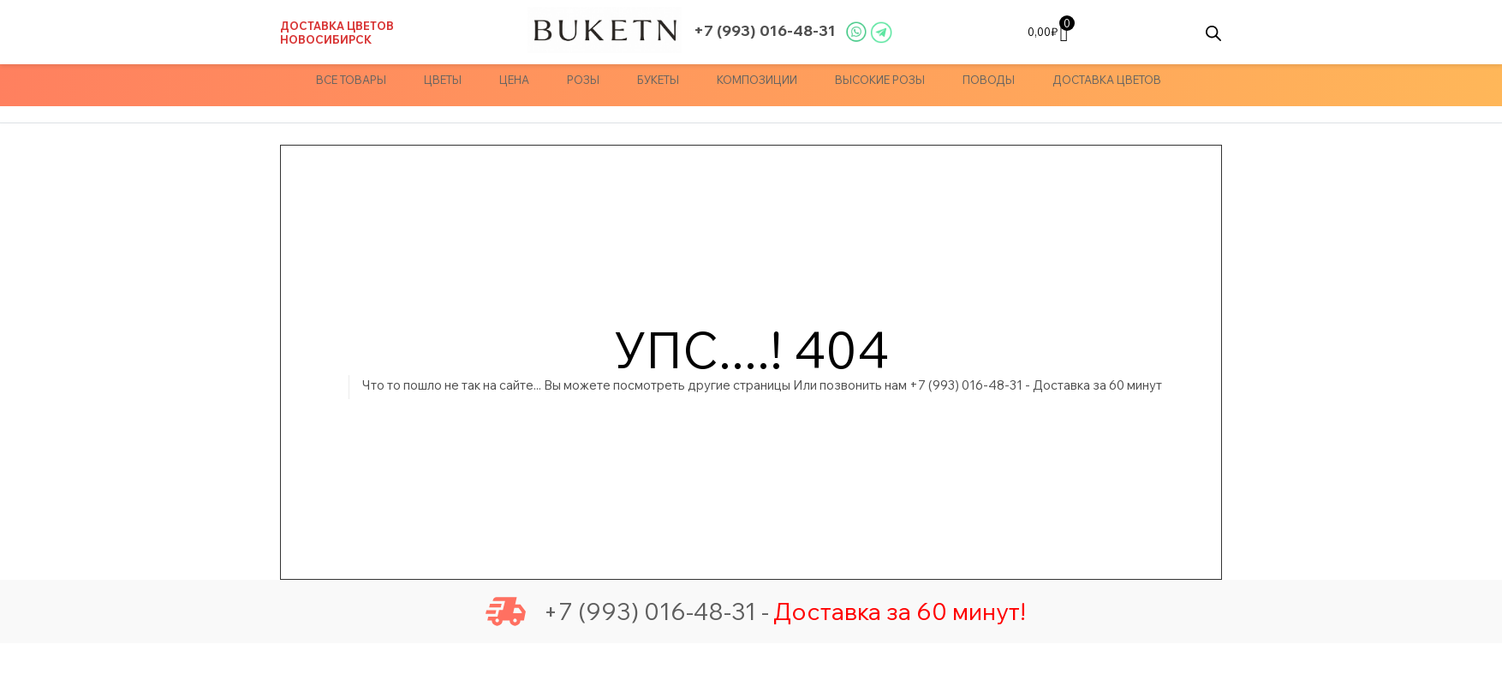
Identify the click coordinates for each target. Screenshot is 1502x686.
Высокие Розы (880, 79)
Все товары (351, 79)
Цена (514, 79)
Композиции (757, 79)
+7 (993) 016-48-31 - (627, 611)
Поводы (989, 79)
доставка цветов (1106, 79)
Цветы (443, 79)
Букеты (658, 79)
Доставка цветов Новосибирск (337, 32)
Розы (583, 79)
